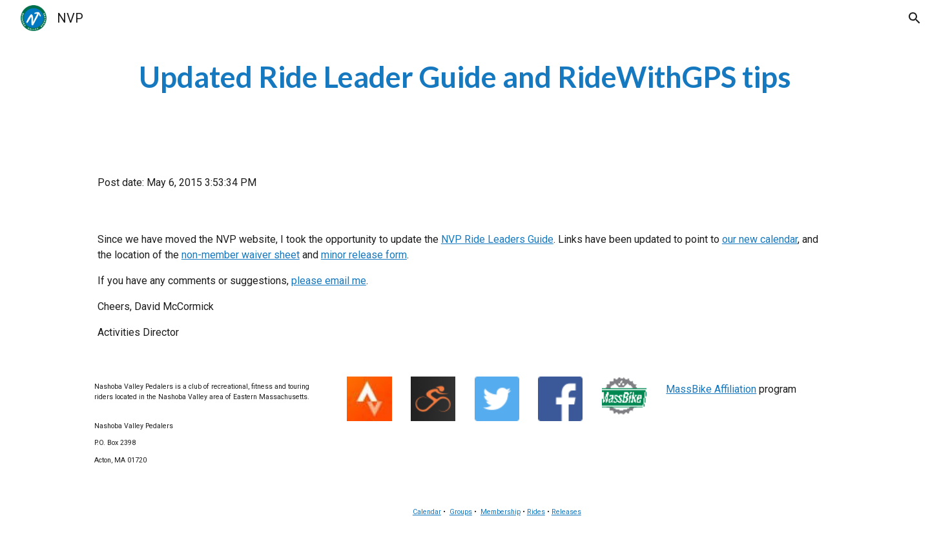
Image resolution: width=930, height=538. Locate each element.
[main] (465, 77)
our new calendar (760, 239)
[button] (914, 18)
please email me (328, 280)
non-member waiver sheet (240, 255)
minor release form (364, 255)
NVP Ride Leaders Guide (497, 239)
